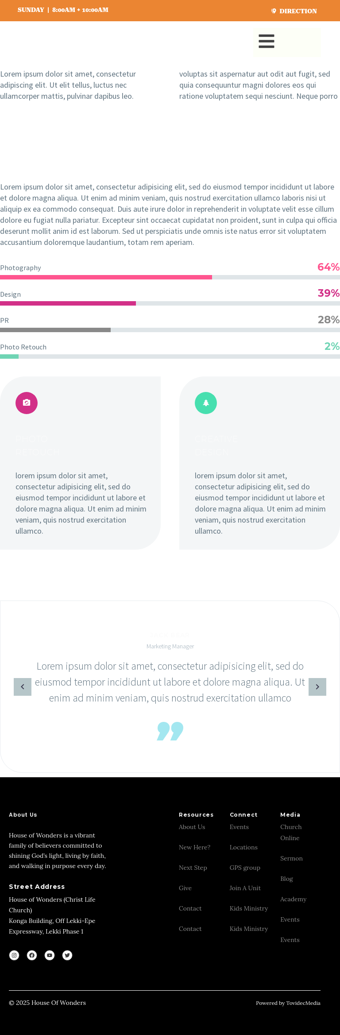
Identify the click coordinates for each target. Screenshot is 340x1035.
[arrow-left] (9, 686)
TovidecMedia (303, 1003)
